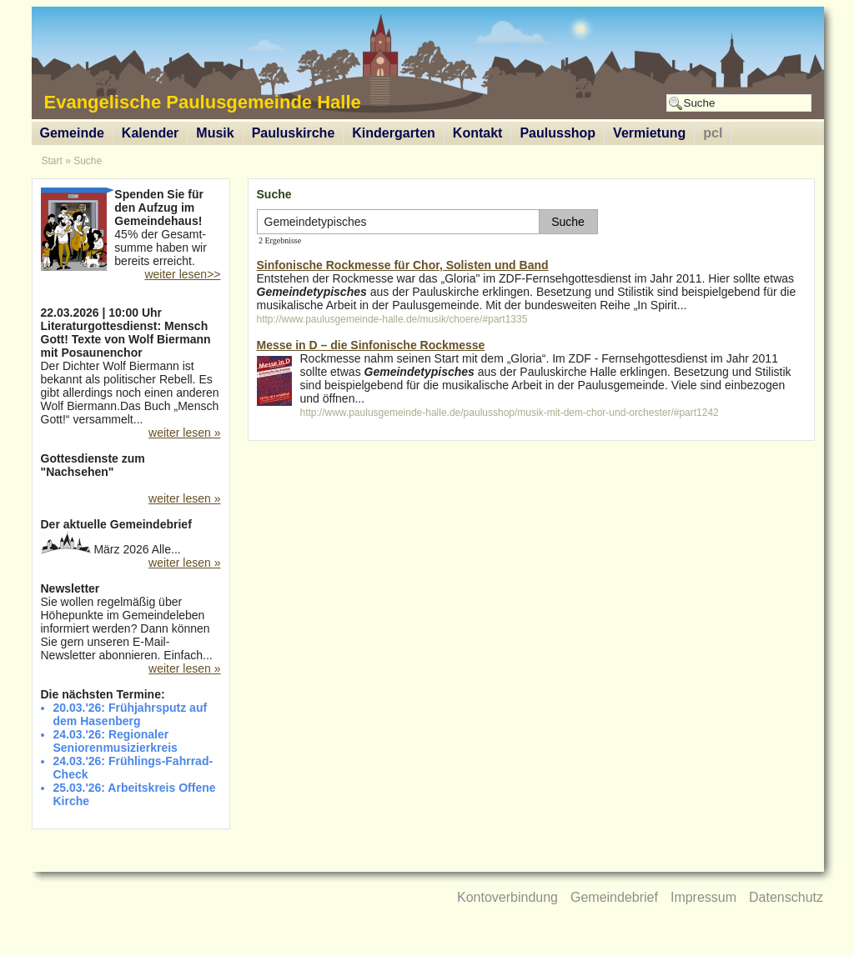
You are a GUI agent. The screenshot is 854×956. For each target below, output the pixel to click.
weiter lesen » (184, 432)
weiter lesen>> (182, 274)
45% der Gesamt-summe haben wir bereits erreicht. (131, 229)
